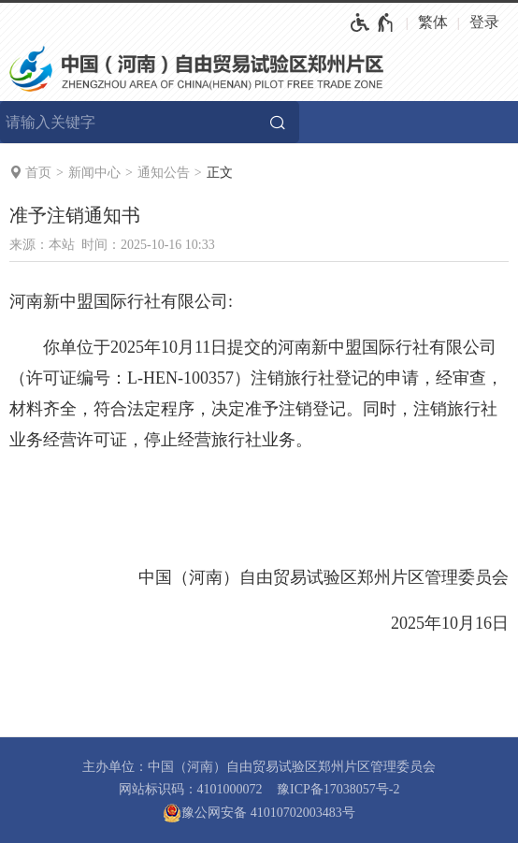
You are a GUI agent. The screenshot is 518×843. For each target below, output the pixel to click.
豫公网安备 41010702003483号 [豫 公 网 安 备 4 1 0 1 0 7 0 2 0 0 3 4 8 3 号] (259, 813)
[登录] (489, 22)
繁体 (433, 22)
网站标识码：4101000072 (191, 789)
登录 (484, 22)
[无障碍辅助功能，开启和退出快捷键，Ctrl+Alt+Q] (372, 22)
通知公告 (163, 173)
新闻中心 (94, 173)
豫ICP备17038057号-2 (338, 789)
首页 (38, 173)
